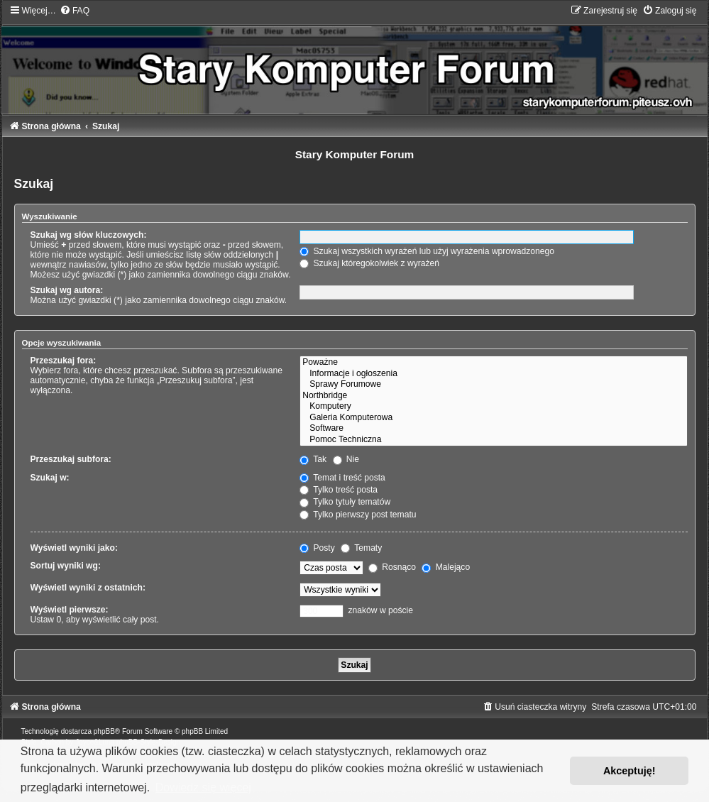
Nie (346, 459)
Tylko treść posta (338, 490)
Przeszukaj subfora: (71, 459)
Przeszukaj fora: (64, 361)
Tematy (361, 548)
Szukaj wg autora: (67, 290)
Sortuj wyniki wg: (66, 566)
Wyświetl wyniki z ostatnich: (88, 588)
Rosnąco (392, 567)
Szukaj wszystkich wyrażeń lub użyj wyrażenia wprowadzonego (426, 251)
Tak (312, 459)
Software (493, 428)
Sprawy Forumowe (493, 384)
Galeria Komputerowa (493, 418)
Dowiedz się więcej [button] (203, 787)
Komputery (493, 406)
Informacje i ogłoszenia (493, 374)
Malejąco (446, 567)
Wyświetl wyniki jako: (74, 548)
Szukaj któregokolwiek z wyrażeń (369, 263)
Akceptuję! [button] (629, 770)
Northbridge (493, 396)
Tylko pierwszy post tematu (357, 515)
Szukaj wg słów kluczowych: (89, 235)
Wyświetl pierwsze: (70, 610)
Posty (317, 548)
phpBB (104, 731)
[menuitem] (74, 11)
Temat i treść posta (342, 478)
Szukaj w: (50, 478)
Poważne (493, 362)
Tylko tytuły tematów (344, 502)
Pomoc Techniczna (493, 440)
